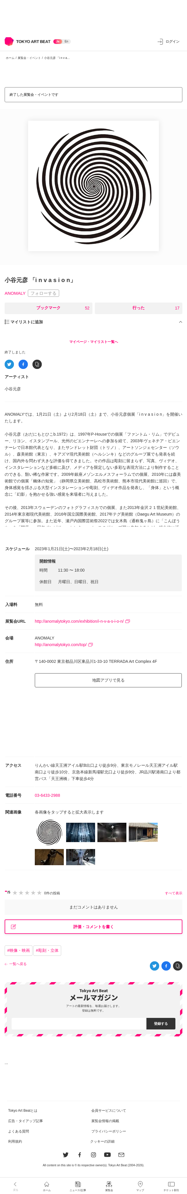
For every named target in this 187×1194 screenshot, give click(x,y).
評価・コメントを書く (62, 926)
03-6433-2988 (47, 795)
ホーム (10, 57)
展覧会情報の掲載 (105, 1121)
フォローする (43, 293)
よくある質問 (18, 1131)
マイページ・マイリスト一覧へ (93, 342)
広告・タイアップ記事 (25, 1121)
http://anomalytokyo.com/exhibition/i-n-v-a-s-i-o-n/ (82, 621)
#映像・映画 (18, 950)
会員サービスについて (108, 1111)
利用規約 (15, 1141)
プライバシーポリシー (108, 1131)
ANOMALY (15, 293)
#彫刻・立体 (47, 950)
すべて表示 (173, 893)
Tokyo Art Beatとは (22, 1111)
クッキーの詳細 (102, 1141)
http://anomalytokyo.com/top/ (64, 644)
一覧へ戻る (18, 964)
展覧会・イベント (29, 57)
